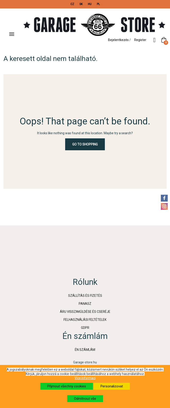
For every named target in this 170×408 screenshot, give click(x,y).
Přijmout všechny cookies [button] (66, 386)
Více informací (85, 378)
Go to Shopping (85, 144)
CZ (72, 4)
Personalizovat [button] (111, 386)
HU (90, 4)
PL (98, 4)
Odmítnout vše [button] (85, 399)
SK (81, 4)
